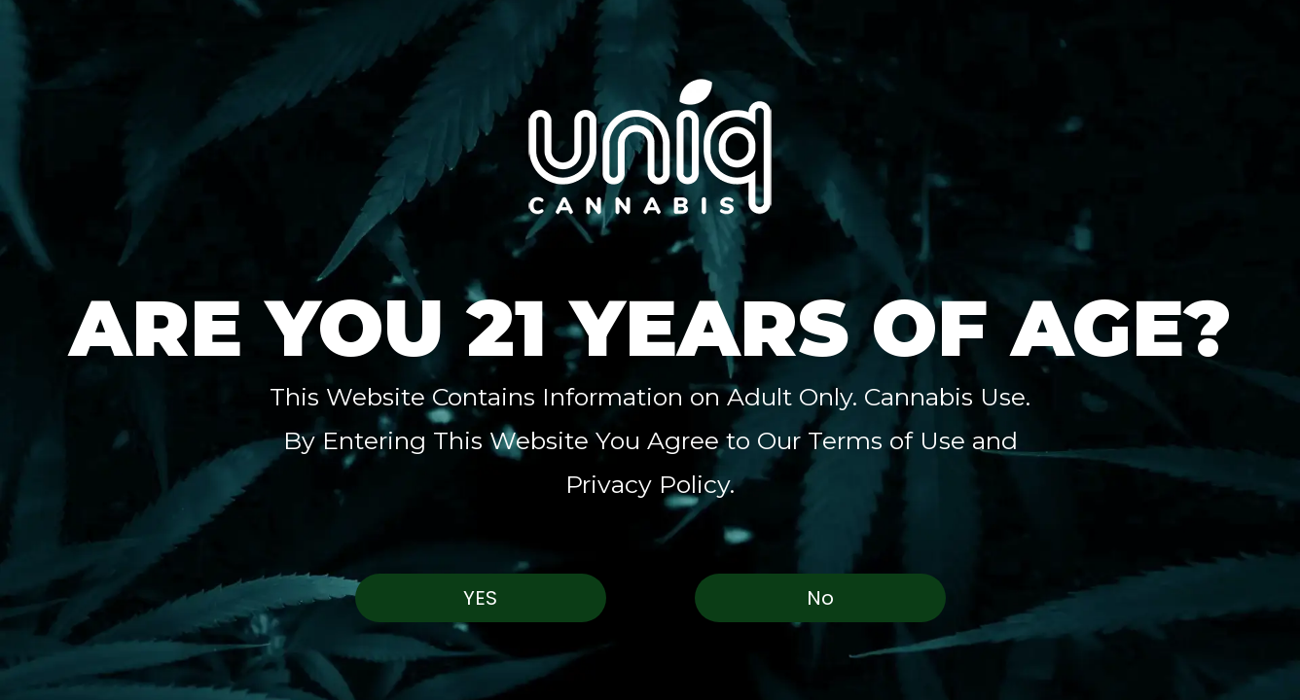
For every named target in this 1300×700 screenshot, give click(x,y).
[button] (650, 146)
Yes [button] (480, 598)
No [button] (820, 598)
